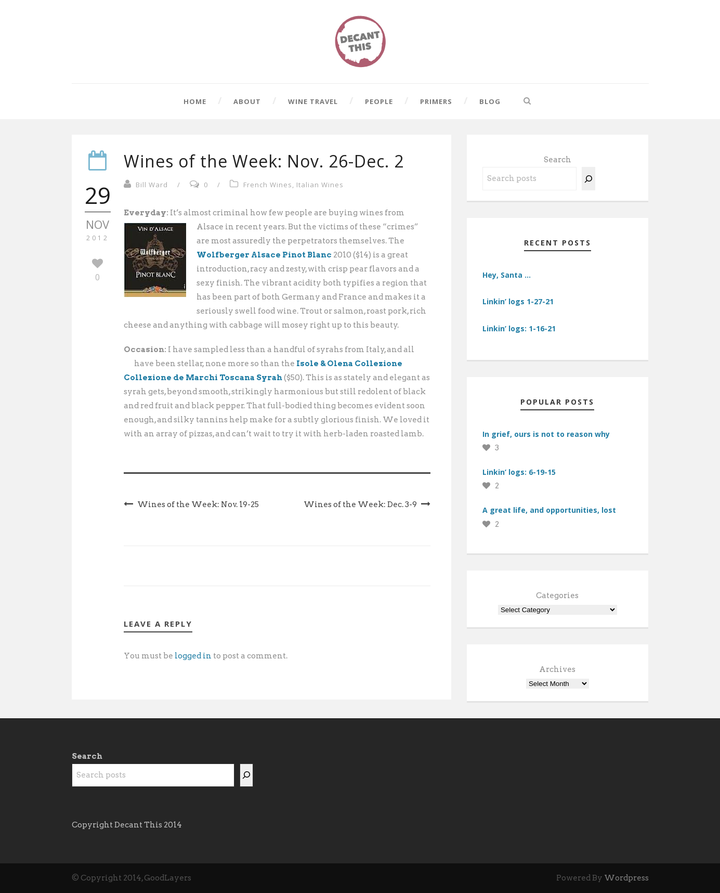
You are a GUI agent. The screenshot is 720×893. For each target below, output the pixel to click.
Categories (557, 595)
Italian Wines (320, 184)
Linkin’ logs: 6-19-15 (519, 472)
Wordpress (626, 878)
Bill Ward (152, 184)
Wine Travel (313, 101)
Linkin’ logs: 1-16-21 (519, 328)
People (379, 101)
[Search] (588, 178)
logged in (193, 656)
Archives (557, 669)
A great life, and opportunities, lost (549, 510)
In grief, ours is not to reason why (546, 434)
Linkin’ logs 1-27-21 (518, 301)
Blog (490, 101)
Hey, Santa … (506, 275)
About (247, 101)
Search (557, 159)
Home (195, 101)
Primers (436, 101)
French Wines (267, 184)
